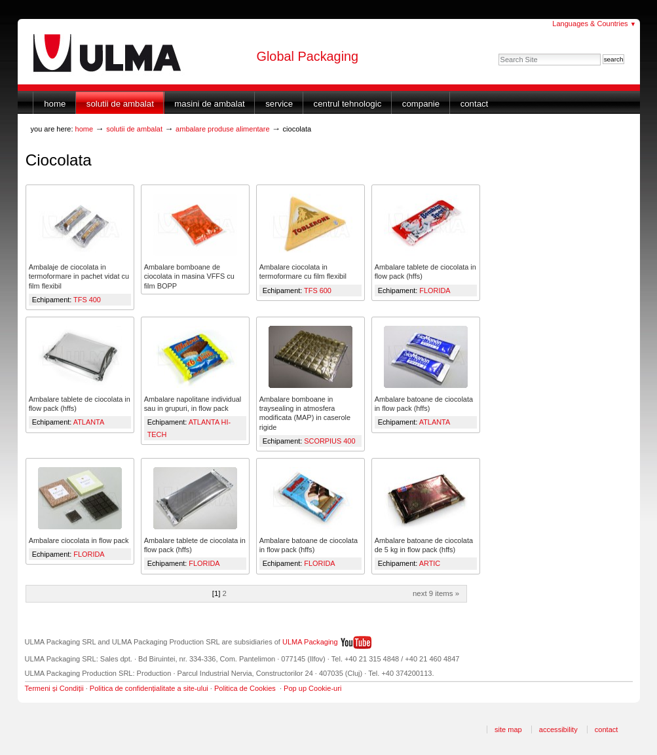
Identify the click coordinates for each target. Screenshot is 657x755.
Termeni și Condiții (54, 688)
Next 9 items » (436, 593)
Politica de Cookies (245, 688)
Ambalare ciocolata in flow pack (79, 540)
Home (55, 104)
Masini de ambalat (209, 104)
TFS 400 (87, 300)
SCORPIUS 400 (329, 441)
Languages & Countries (594, 23)
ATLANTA (88, 422)
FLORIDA (434, 290)
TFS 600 (317, 290)
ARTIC (430, 563)
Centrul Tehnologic (348, 104)
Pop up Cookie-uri (312, 688)
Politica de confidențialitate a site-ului (149, 688)
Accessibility (558, 729)
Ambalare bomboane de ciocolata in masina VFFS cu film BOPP (189, 276)
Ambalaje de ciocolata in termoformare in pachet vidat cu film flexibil (79, 276)
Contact (474, 104)
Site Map (508, 729)
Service (279, 104)
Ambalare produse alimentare (223, 129)
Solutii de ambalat (120, 104)
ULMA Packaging (310, 642)
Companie (421, 104)
